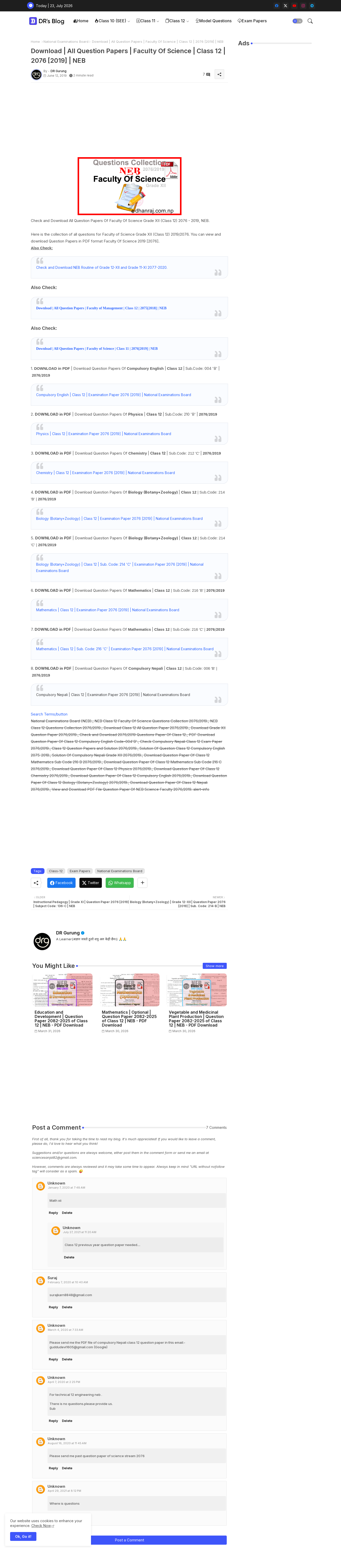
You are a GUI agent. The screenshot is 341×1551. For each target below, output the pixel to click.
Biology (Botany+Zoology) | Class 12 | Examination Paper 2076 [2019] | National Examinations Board (119, 518)
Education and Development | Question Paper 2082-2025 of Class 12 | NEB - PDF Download (61, 1018)
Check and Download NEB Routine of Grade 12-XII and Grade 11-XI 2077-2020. (101, 267)
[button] (297, 21)
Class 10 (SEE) (110, 21)
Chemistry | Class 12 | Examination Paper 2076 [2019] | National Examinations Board (105, 473)
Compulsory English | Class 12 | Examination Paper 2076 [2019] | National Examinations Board (113, 395)
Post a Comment (129, 1540)
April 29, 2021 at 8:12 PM (64, 1491)
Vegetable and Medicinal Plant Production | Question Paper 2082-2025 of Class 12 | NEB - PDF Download (196, 1018)
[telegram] (312, 6)
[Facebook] (61, 883)
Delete (67, 1213)
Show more (215, 966)
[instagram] (303, 6)
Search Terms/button (49, 714)
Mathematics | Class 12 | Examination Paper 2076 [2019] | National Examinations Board (107, 610)
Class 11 (145, 21)
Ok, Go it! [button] (23, 1536)
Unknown (56, 1183)
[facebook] (277, 6)
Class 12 (175, 21)
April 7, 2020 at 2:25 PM (64, 1382)
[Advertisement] (129, 121)
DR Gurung (68, 932)
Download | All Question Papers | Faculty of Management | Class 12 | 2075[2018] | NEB (101, 308)
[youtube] (294, 6)
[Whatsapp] (120, 883)
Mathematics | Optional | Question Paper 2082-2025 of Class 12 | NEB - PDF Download (129, 1018)
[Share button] (142, 883)
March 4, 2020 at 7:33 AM (65, 1330)
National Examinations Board (65, 41)
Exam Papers (252, 21)
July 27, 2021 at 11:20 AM (79, 1232)
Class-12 (56, 871)
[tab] (81, 20)
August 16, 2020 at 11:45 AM (67, 1443)
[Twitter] (90, 883)
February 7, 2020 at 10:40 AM (68, 1282)
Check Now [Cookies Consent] (41, 1525)
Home (80, 21)
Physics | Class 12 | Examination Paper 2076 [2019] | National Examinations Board (103, 434)
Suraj (52, 1277)
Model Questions (213, 21)
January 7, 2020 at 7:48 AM (66, 1187)
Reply (53, 1213)
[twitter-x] (285, 6)
